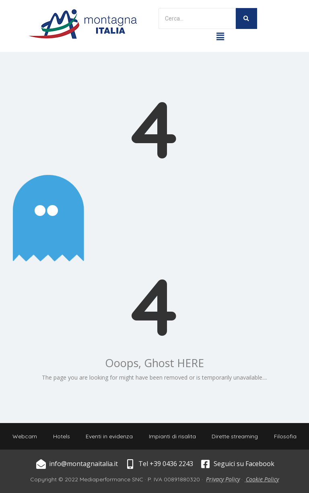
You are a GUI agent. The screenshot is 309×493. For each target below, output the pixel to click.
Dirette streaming (235, 436)
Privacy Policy (223, 479)
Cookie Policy (262, 479)
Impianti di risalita (172, 436)
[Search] (197, 18)
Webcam (24, 436)
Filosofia (285, 436)
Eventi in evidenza (109, 436)
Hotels (61, 436)
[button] (220, 36)
